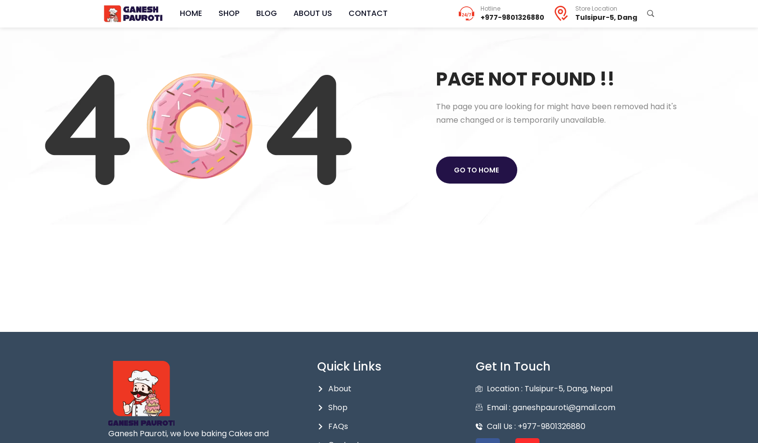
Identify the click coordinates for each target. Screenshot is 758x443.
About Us (296, 13)
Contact (347, 13)
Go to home (477, 170)
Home (188, 13)
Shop (222, 13)
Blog (255, 13)
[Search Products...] (651, 13)
